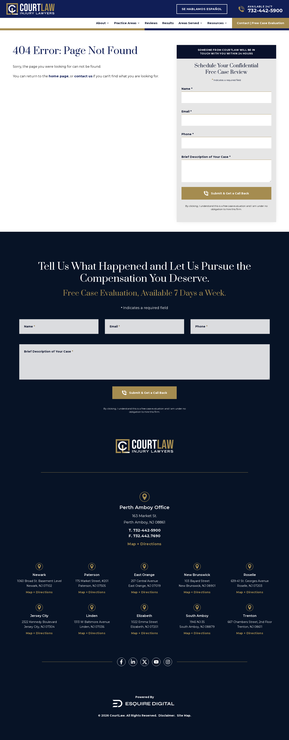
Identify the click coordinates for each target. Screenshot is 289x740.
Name (194, 92)
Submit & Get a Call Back (233, 193)
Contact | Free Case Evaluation (260, 23)
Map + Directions (144, 544)
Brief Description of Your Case (213, 162)
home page (59, 76)
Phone (195, 137)
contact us (83, 76)
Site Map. (184, 715)
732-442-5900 (147, 530)
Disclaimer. (166, 715)
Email (194, 114)
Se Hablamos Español (202, 9)
